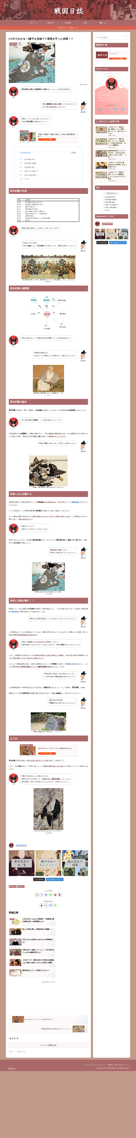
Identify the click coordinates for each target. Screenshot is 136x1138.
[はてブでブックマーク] (46, 895)
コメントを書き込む (48, 1022)
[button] (60, 895)
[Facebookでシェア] (42, 895)
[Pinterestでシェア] (55, 895)
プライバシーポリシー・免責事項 (102, 1041)
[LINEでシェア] (51, 895)
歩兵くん (111, 76)
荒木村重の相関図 (31, 163)
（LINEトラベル (58, 731)
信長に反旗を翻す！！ (32, 175)
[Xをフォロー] (46, 905)
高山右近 (15, 611)
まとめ (28, 179)
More (121, 85)
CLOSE (74, 152)
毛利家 (68, 664)
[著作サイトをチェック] (42, 905)
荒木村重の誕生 (30, 167)
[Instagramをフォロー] (51, 905)
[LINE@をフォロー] (55, 905)
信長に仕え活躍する (31, 171)
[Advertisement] (48, 974)
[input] (111, 38)
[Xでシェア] (37, 895)
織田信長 (75, 502)
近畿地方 (21, 886)
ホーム (87, 1041)
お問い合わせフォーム (121, 1041)
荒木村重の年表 (30, 159)
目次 (108, 193)
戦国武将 (12, 886)
